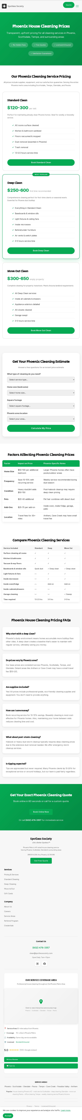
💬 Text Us (11, 1066)
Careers (7, 911)
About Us (8, 907)
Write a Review (12, 1059)
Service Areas (9, 916)
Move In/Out (9, 889)
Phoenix (8, 1086)
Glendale (26, 1086)
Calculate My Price (41, 428)
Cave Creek (50, 1086)
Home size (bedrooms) (17, 387)
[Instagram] (37, 963)
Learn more (65, 1110)
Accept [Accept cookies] (8, 1116)
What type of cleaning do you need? (24, 374)
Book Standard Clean (41, 162)
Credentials (9, 926)
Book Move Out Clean (41, 330)
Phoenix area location (17, 413)
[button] (77, 6)
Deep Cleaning (10, 884)
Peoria (34, 1086)
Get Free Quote (41, 861)
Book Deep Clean (41, 250)
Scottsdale (17, 1086)
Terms (36, 1106)
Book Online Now (41, 812)
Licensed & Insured (48, 1106)
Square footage (14, 400)
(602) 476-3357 (41, 947)
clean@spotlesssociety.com (41, 953)
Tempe (41, 1086)
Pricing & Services (11, 875)
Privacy (29, 1106)
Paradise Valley (63, 1086)
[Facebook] (44, 963)
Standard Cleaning (11, 879)
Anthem (74, 1086)
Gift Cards (8, 893)
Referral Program (11, 921)
